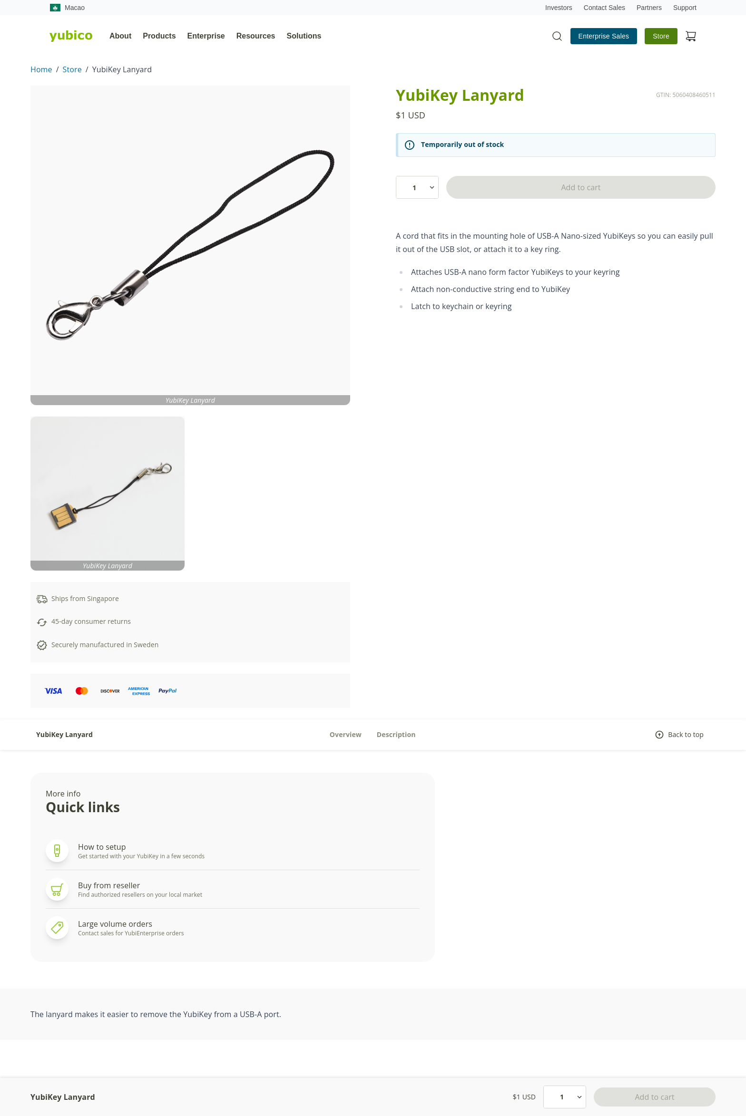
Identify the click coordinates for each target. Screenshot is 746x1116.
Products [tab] (159, 36)
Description (396, 734)
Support (685, 7)
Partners (649, 7)
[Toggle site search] (557, 36)
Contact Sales (604, 7)
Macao (67, 7)
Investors (558, 7)
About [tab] (120, 36)
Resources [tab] (255, 36)
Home (41, 69)
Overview (346, 734)
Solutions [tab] (304, 36)
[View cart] (691, 36)
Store (661, 36)
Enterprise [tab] (206, 36)
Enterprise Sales (604, 36)
